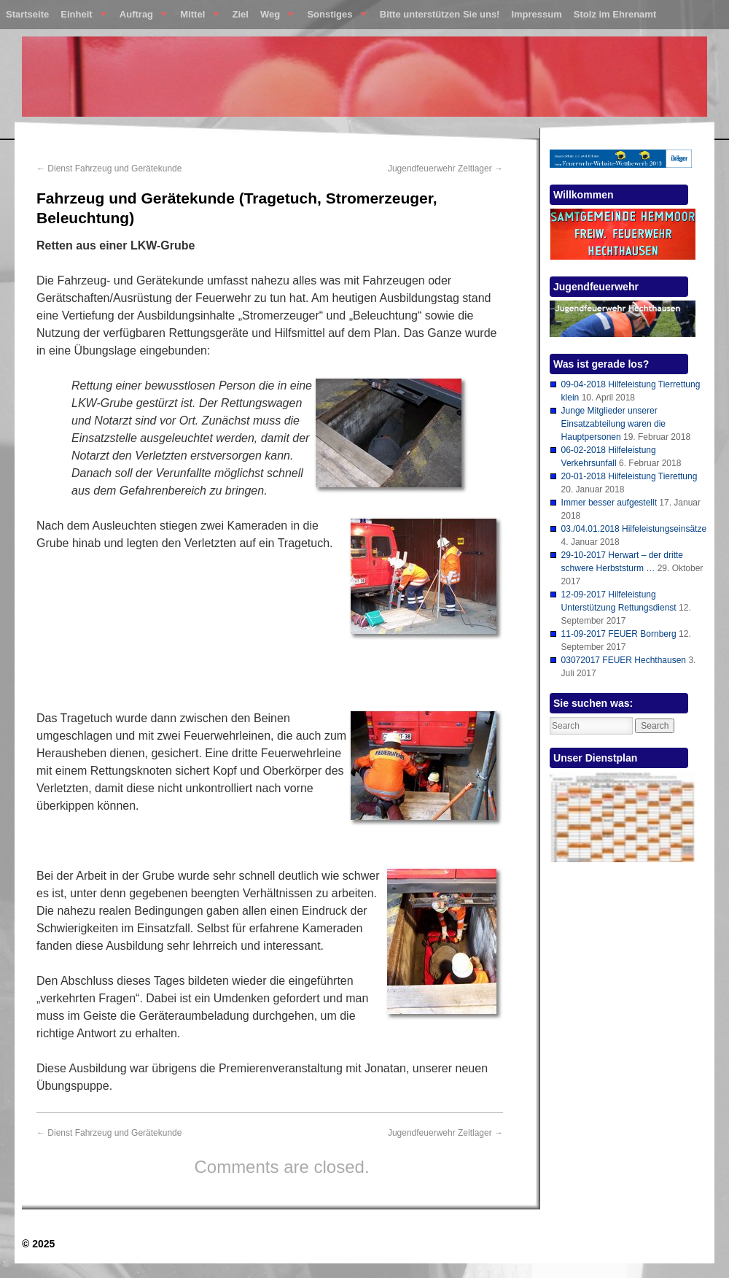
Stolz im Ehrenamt (615, 14)
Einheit (80, 17)
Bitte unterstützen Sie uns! (440, 14)
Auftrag (140, 17)
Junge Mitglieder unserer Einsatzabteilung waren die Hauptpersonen (613, 424)
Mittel (196, 17)
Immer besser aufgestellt (609, 502)
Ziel (241, 14)
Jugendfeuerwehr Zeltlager (445, 168)
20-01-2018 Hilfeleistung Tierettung (629, 476)
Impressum (536, 14)
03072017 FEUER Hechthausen (623, 660)
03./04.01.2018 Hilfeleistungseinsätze (633, 529)
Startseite (27, 14)
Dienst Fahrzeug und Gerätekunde (109, 168)
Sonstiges (333, 17)
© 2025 (38, 1244)
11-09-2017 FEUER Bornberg (619, 634)
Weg (274, 17)
